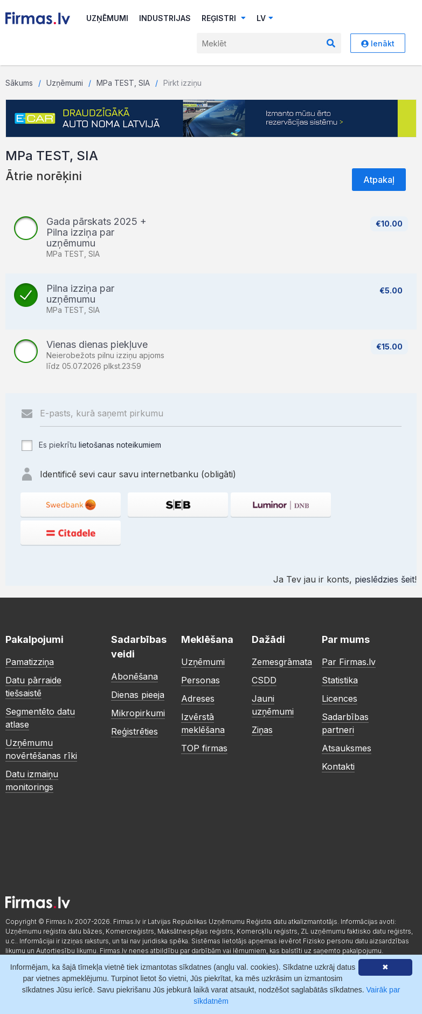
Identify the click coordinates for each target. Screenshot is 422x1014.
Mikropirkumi (138, 713)
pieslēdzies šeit (384, 579)
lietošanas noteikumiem (120, 444)
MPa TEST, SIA (123, 82)
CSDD (264, 680)
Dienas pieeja (137, 694)
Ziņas (262, 729)
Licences (339, 698)
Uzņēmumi (107, 18)
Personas (200, 680)
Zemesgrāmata (282, 661)
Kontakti (338, 766)
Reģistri (224, 18)
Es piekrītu (90, 445)
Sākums (19, 82)
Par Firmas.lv (349, 661)
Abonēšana (134, 676)
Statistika (340, 680)
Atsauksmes (346, 748)
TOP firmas (204, 748)
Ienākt (378, 43)
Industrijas (165, 18)
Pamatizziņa (29, 661)
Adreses (198, 698)
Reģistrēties (134, 731)
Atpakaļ (379, 179)
